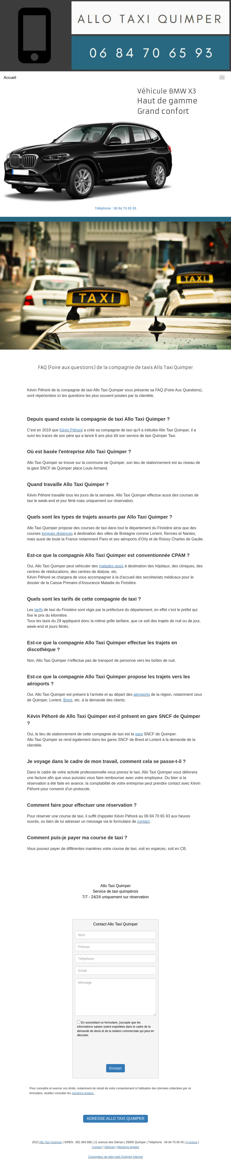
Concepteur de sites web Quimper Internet (115, 1157)
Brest (67, 700)
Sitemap (109, 1147)
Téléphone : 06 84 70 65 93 (115, 208)
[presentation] (115, 1050)
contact (143, 821)
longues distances (57, 533)
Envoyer (115, 1068)
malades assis (111, 566)
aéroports (142, 694)
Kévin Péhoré (71, 430)
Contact (97, 1147)
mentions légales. (83, 1093)
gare (139, 734)
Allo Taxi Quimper (50, 1142)
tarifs (38, 610)
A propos (191, 1142)
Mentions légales (128, 1147)
